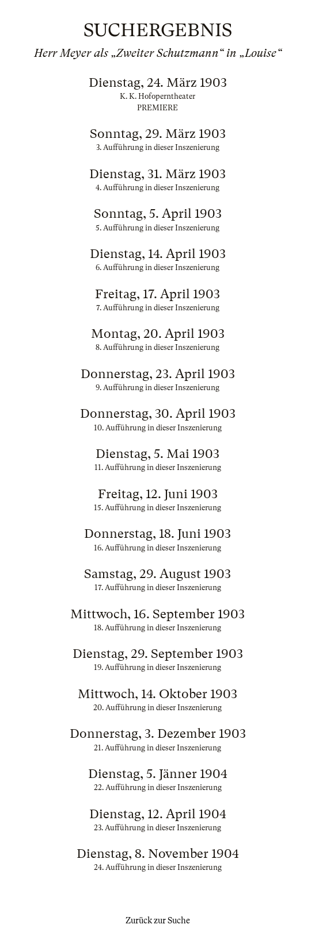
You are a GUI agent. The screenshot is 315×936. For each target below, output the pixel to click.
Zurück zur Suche (158, 920)
